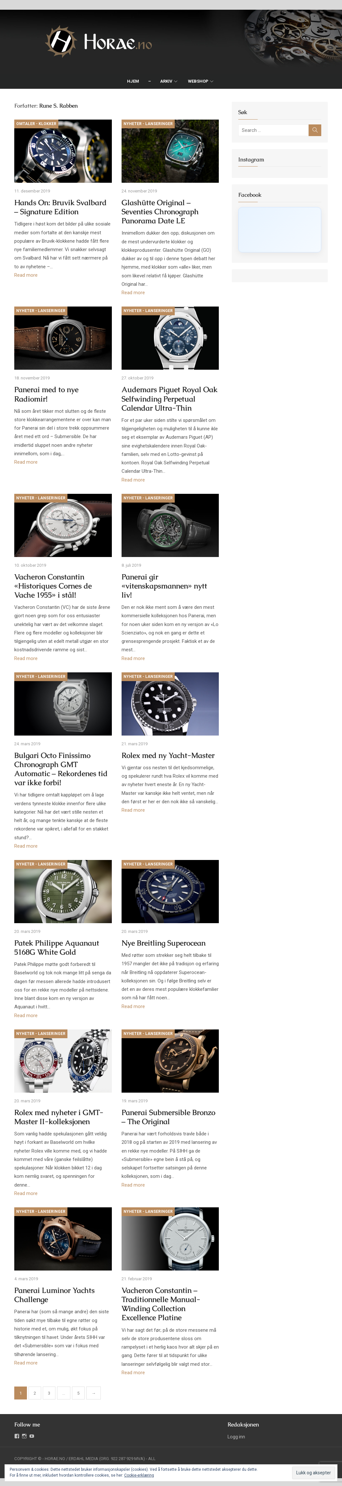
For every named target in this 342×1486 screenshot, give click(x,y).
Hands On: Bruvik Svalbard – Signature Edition (61, 208)
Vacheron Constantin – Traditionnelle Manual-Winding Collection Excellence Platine (160, 1302)
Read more (24, 276)
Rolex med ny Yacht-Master (167, 759)
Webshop (198, 81)
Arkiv (166, 81)
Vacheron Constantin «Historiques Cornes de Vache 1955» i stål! (51, 588)
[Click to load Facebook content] (281, 229)
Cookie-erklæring (139, 1475)
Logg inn (237, 1434)
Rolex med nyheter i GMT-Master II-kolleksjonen (56, 1122)
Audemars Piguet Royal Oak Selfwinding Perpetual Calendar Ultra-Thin (169, 400)
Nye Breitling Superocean (163, 947)
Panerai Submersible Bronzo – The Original (168, 1122)
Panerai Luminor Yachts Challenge (52, 1293)
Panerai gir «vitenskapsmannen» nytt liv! (170, 584)
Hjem (133, 81)
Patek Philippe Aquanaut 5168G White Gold (54, 952)
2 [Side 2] (33, 1391)
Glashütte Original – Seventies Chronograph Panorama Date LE (159, 212)
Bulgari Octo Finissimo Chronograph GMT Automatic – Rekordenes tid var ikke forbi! (59, 772)
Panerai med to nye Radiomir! (44, 396)
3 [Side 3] (47, 1391)
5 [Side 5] (76, 1391)
